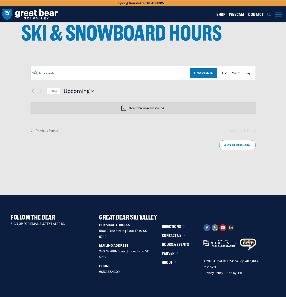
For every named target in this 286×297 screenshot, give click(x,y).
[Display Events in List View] (224, 73)
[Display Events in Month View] (236, 73)
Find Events (203, 73)
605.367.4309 (109, 272)
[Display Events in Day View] (247, 73)
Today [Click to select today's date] (54, 90)
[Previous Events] (33, 91)
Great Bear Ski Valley (128, 217)
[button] (269, 14)
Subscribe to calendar (237, 145)
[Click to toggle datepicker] (79, 91)
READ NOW (155, 3)
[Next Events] (41, 91)
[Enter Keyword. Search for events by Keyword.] (110, 73)
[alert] (147, 108)
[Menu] (278, 14)
